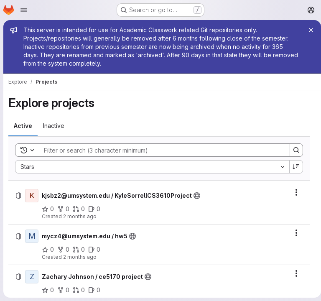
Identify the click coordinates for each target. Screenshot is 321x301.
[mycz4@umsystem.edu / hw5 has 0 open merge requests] (79, 249)
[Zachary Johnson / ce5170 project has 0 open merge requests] (79, 290)
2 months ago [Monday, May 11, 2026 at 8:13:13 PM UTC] (80, 216)
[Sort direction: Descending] (293, 166)
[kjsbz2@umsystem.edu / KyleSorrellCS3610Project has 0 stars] (48, 209)
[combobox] (150, 166)
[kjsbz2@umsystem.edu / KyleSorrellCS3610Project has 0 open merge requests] (79, 209)
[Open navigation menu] (24, 10)
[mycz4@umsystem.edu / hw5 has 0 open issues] (94, 249)
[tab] (23, 125)
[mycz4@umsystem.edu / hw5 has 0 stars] (48, 249)
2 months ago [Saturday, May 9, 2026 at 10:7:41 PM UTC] (80, 257)
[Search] (158, 150)
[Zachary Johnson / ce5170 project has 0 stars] (48, 290)
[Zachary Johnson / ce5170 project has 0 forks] (63, 290)
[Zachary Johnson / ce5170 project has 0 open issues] (94, 290)
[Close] (308, 30)
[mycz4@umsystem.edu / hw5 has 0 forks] (63, 249)
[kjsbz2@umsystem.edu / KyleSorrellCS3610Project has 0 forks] (63, 209)
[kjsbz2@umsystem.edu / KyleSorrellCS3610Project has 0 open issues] (94, 209)
